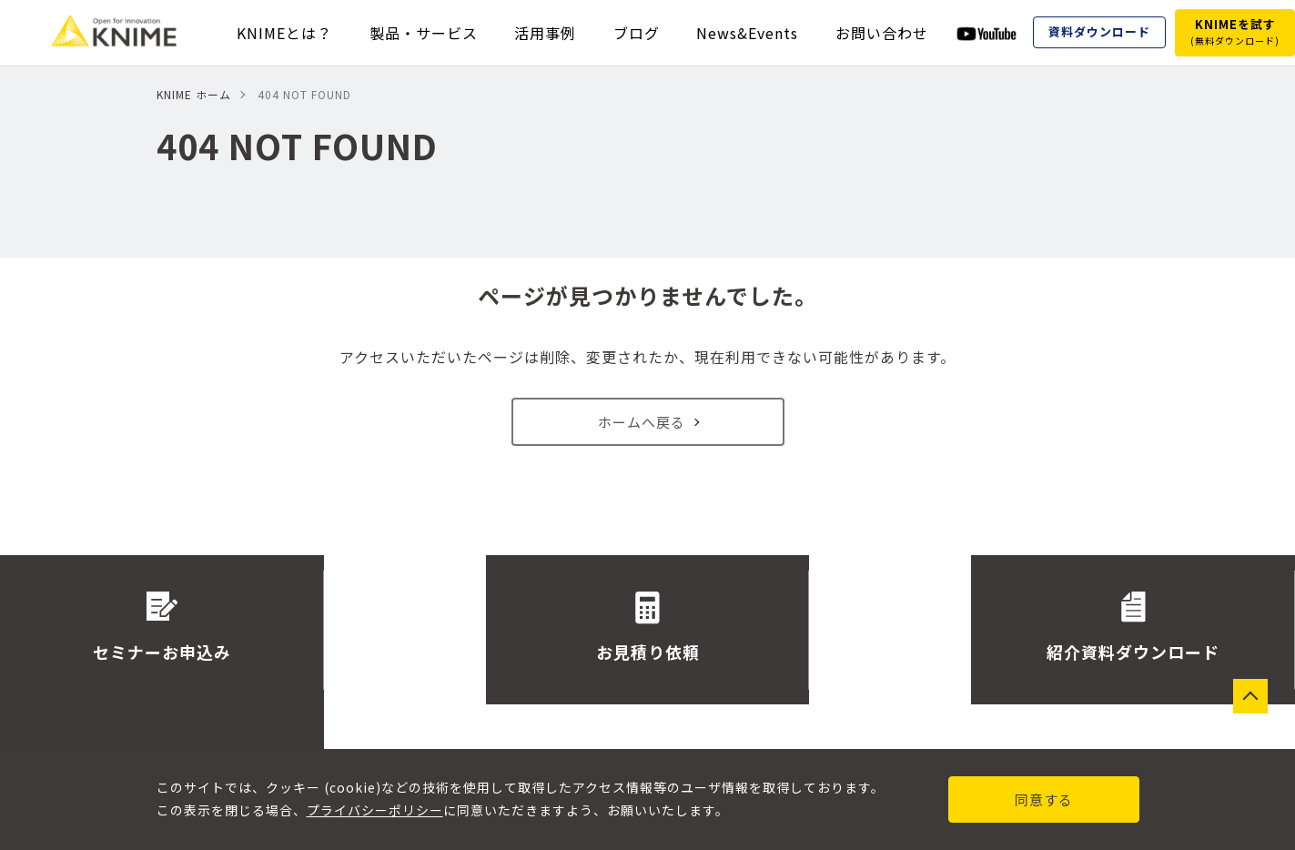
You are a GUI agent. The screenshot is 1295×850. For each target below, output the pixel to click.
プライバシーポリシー (375, 810)
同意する (1044, 799)
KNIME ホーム (194, 94)
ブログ (636, 33)
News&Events (747, 33)
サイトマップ (796, 733)
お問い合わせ (881, 33)
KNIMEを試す (1235, 31)
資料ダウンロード (1099, 32)
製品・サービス (423, 33)
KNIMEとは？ (284, 33)
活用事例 (545, 33)
